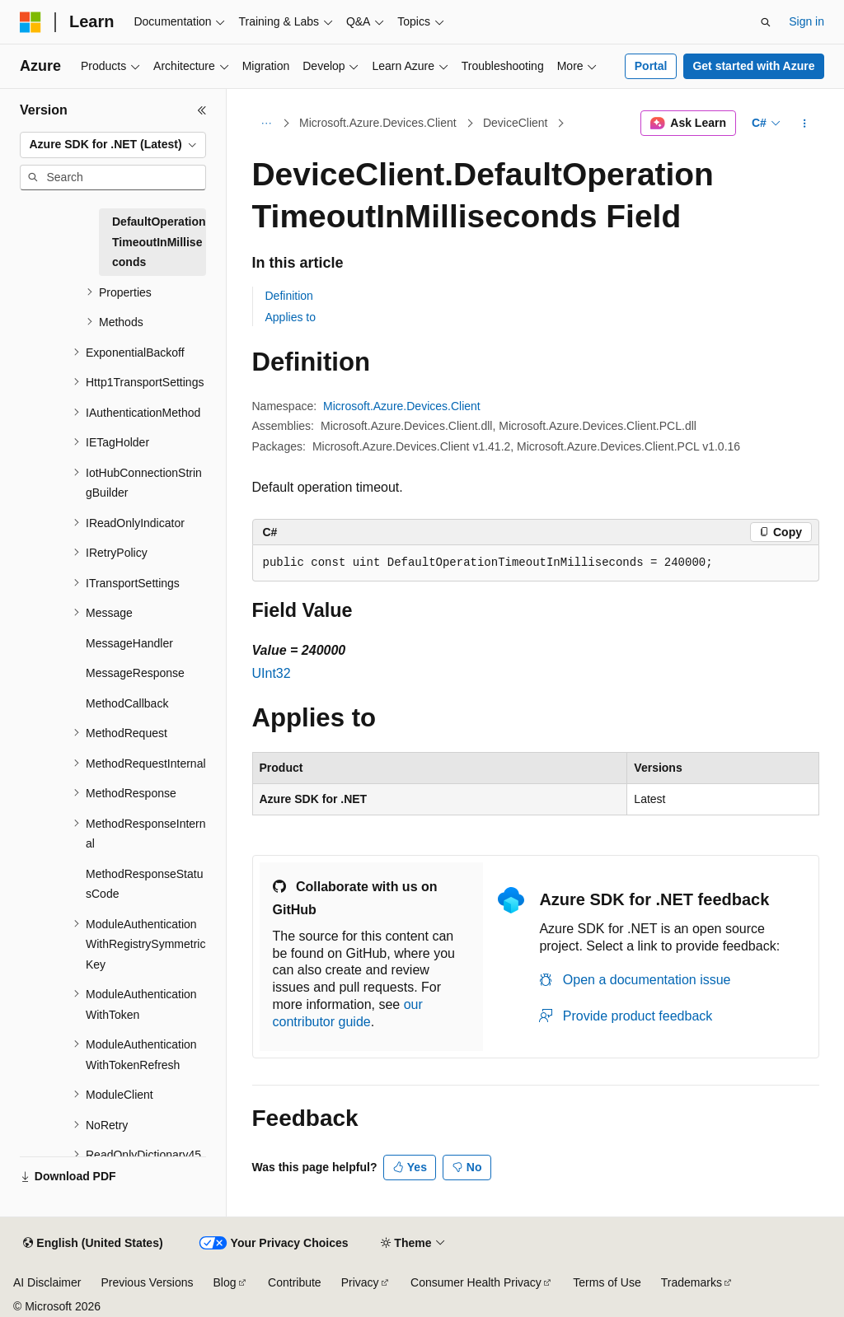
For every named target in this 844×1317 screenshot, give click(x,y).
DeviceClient (515, 122)
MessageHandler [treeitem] (129, 643)
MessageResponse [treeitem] (135, 673)
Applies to (290, 317)
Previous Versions (147, 1282)
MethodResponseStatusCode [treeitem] (144, 884)
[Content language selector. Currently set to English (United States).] (92, 1244)
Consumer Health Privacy (476, 1282)
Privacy (360, 1282)
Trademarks (691, 1282)
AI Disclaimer (47, 1282)
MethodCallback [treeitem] (127, 703)
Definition (289, 295)
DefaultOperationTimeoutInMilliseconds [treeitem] (159, 242)
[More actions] (804, 123)
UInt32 (271, 673)
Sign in (806, 21)
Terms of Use (606, 1282)
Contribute (294, 1282)
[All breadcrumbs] (266, 123)
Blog (225, 1282)
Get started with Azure (753, 65)
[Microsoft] (30, 22)
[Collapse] (202, 110)
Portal (651, 65)
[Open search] (765, 22)
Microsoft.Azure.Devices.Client (378, 122)
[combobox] (113, 145)
